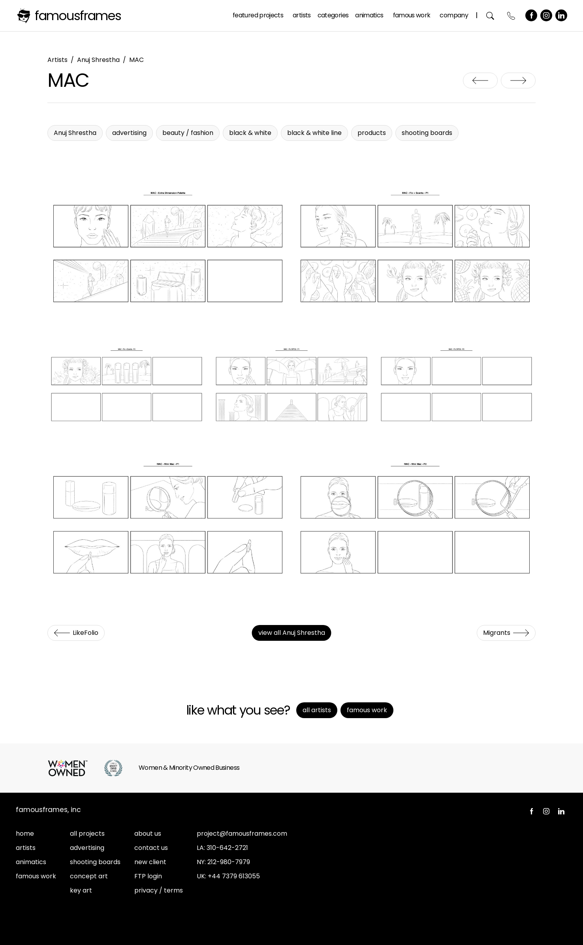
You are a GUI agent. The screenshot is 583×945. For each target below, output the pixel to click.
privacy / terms (158, 890)
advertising (87, 847)
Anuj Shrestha (98, 59)
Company (454, 15)
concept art (89, 876)
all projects (87, 833)
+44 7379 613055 (234, 876)
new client (150, 861)
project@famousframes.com (242, 833)
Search (490, 15)
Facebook (531, 15)
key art (81, 890)
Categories (333, 15)
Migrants (518, 80)
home (25, 833)
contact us (151, 847)
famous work (36, 876)
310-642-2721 (227, 847)
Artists (302, 15)
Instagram (546, 15)
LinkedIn (561, 15)
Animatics (369, 15)
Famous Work (412, 15)
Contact (511, 15)
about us (147, 833)
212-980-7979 (228, 861)
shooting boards (95, 861)
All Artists (317, 710)
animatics (31, 861)
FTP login (148, 876)
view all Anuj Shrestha (291, 632)
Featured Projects (258, 15)
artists (26, 847)
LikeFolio (480, 80)
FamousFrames (78, 15)
